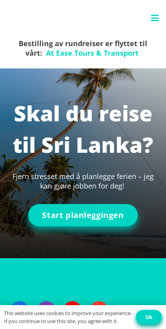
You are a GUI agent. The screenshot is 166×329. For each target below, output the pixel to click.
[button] (155, 18)
